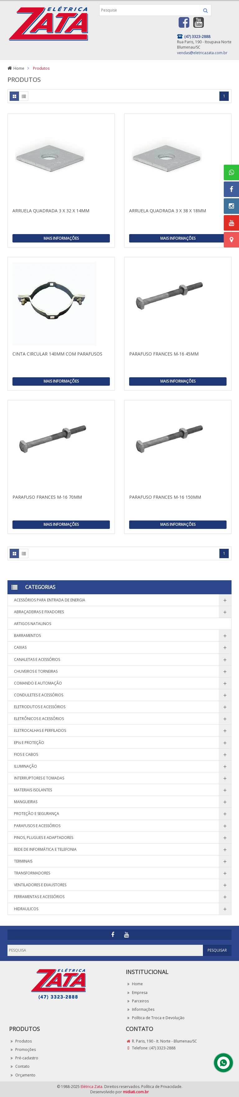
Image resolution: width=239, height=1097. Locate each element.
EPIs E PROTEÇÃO (29, 742)
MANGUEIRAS (25, 801)
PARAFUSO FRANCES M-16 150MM (165, 497)
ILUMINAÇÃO (25, 766)
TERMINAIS (23, 861)
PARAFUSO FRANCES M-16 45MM (164, 354)
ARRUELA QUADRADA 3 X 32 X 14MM (50, 211)
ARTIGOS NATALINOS (32, 623)
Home (18, 68)
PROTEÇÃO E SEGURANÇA (36, 813)
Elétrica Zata (91, 1086)
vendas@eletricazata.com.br (202, 52)
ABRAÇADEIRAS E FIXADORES (39, 611)
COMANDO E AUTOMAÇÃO (38, 683)
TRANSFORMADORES (32, 873)
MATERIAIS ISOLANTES (33, 790)
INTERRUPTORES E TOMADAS (39, 778)
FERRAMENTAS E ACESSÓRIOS (39, 896)
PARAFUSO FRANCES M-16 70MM (47, 497)
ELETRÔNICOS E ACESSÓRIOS (39, 718)
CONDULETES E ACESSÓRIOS (38, 695)
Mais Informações (61, 238)
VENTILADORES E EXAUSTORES (40, 884)
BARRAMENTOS (27, 635)
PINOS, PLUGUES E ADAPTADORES (43, 837)
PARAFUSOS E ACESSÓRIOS (37, 825)
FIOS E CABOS (26, 754)
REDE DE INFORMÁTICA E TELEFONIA (45, 849)
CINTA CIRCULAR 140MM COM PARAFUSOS (57, 354)
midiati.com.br (136, 1092)
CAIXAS (20, 647)
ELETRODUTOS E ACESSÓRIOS (39, 706)
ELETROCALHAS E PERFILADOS (40, 730)
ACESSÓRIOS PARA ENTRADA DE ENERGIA (49, 600)
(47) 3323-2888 (162, 1048)
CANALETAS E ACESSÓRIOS (37, 659)
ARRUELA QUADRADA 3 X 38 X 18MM (167, 211)
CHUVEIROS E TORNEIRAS (36, 671)
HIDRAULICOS (26, 908)
